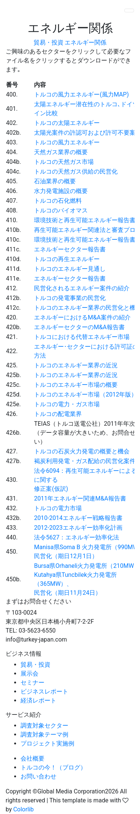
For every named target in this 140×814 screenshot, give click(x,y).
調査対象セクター (44, 725)
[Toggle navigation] (129, 10)
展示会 (29, 673)
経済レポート (38, 700)
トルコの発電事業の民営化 (70, 298)
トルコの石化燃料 (58, 200)
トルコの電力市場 (58, 508)
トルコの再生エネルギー (67, 259)
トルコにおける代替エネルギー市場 (82, 336)
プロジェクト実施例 (47, 743)
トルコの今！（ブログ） (53, 767)
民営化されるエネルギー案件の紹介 (82, 288)
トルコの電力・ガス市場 (67, 404)
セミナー (32, 682)
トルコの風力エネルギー (67, 142)
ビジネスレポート (44, 691)
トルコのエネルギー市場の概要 (76, 384)
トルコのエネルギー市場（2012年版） (85, 394)
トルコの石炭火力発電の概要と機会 (82, 451)
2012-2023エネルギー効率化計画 (78, 527)
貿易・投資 (48, 42)
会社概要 (32, 758)
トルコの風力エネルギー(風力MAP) (81, 94)
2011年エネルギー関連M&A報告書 (80, 498)
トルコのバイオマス (61, 210)
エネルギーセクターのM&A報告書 (79, 327)
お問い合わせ (38, 776)
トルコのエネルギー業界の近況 (76, 365)
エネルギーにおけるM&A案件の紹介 (82, 317)
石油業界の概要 (55, 181)
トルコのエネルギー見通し (70, 268)
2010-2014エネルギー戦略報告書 (78, 517)
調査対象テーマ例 (44, 734)
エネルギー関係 (85, 42)
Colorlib (23, 809)
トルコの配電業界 (58, 413)
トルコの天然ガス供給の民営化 (76, 171)
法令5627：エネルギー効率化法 (76, 537)
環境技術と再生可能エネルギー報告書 (85, 220)
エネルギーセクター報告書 (70, 249)
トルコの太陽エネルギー (67, 122)
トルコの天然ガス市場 (64, 161)
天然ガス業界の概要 (61, 152)
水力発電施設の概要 (61, 191)
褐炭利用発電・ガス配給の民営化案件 (85, 461)
